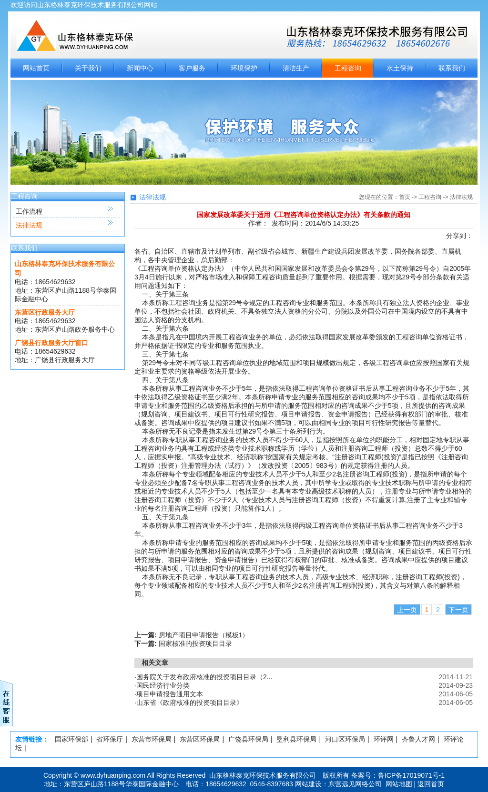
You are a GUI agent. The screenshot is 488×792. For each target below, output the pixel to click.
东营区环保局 (200, 739)
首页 (404, 197)
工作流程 (29, 211)
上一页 (407, 610)
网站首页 (36, 68)
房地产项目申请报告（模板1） (204, 635)
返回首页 (430, 784)
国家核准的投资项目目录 (195, 643)
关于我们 (88, 68)
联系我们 (451, 68)
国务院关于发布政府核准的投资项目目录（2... (204, 677)
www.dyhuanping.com (113, 775)
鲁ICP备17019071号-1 (411, 775)
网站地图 (399, 784)
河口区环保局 (345, 739)
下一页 (458, 610)
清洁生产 (296, 68)
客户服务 (192, 68)
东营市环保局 (152, 739)
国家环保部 (71, 739)
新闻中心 (140, 68)
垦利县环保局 (296, 739)
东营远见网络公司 (355, 784)
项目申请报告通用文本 (169, 694)
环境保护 (244, 68)
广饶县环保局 (248, 739)
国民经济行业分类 (163, 685)
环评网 (384, 739)
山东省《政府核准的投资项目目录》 (189, 702)
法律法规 (29, 225)
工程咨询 (348, 68)
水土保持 (399, 68)
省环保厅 (109, 739)
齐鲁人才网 (418, 739)
